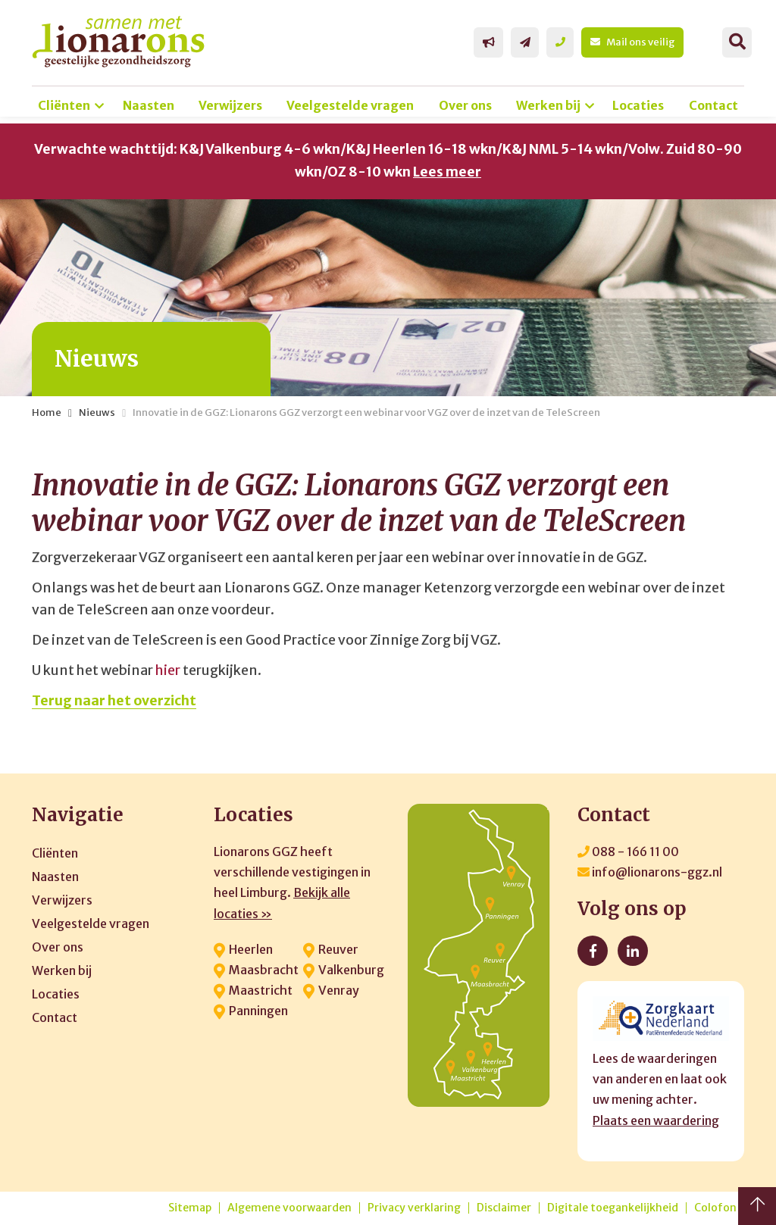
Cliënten (64, 105)
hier (167, 670)
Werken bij (548, 105)
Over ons (465, 105)
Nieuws (97, 412)
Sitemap (189, 1208)
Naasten (148, 105)
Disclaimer (504, 1208)
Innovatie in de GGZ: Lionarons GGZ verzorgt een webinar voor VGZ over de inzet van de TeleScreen (366, 412)
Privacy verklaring (414, 1208)
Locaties (638, 105)
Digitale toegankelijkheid (612, 1208)
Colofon (715, 1208)
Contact (713, 105)
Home (46, 412)
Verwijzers (230, 105)
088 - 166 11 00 (628, 851)
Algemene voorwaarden (289, 1208)
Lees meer (447, 172)
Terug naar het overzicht (114, 700)
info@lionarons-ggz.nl (649, 872)
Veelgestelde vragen (350, 105)
